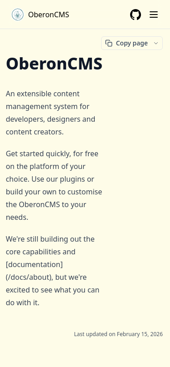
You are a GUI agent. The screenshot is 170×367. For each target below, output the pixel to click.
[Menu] (153, 14)
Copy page (126, 43)
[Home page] (40, 14)
